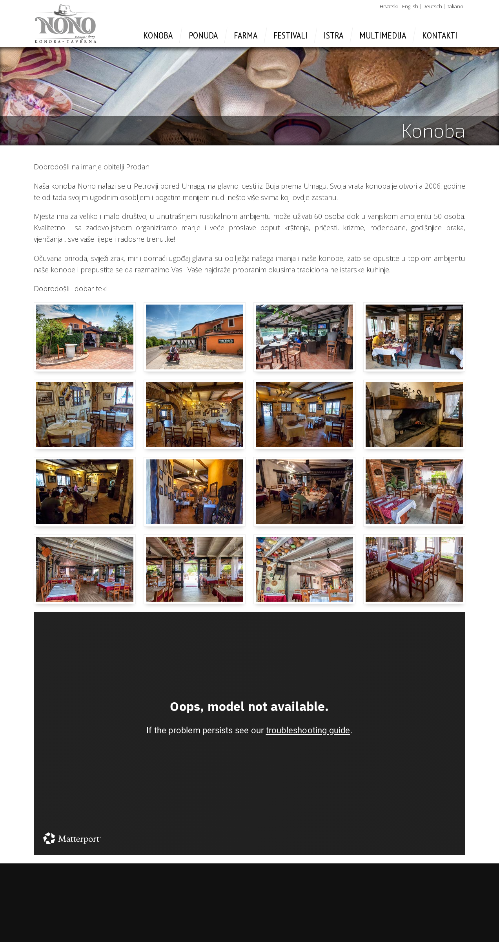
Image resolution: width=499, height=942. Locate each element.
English (410, 6)
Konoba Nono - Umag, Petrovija (65, 23)
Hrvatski (389, 6)
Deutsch (432, 6)
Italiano (454, 6)
